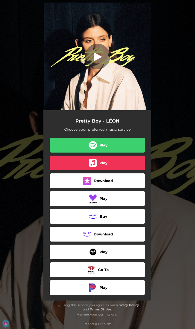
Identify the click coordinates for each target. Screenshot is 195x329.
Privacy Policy (127, 305)
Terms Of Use (100, 309)
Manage (83, 314)
